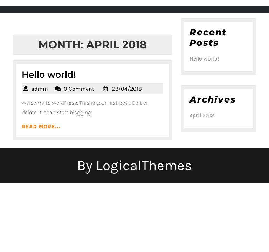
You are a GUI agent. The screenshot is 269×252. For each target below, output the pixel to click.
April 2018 (201, 115)
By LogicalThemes (134, 165)
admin (39, 88)
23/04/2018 (127, 88)
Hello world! (49, 74)
